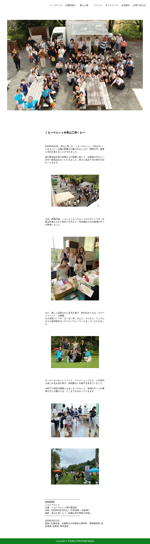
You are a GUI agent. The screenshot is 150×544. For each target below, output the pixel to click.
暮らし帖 (84, 5)
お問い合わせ (139, 5)
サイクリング (111, 5)
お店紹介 (125, 5)
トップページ (56, 5)
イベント (98, 5)
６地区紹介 (70, 5)
